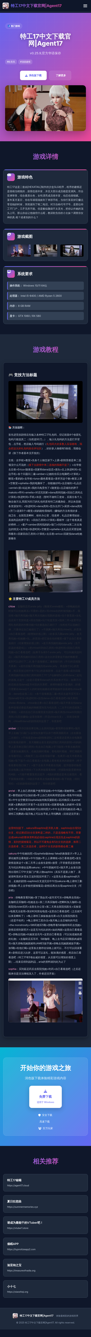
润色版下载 (33, 75)
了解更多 (61, 75)
